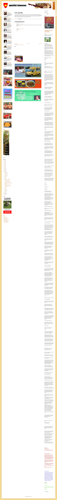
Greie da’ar (45, 489)
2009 (4, 194)
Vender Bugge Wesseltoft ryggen (9, 23)
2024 (4, 160)
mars (5, 189)
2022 (4, 162)
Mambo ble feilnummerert (8, 12)
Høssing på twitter (6, 221)
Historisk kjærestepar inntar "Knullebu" (9, 62)
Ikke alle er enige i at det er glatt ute (9, 40)
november (6, 173)
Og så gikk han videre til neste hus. (48, 467)
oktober (5, 174)
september (6, 175)
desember (6, 172)
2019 (4, 165)
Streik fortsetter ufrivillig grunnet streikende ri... (7, 186)
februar (5, 190)
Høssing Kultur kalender (6, 219)
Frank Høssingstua (46, 491)
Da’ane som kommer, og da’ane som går (48, 486)
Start (4, 216)
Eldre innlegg (40, 43)
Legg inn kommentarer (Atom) (20, 44)
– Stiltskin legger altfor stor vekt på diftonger (9, 45)
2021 (4, 163)
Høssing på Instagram (6, 222)
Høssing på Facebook (6, 220)
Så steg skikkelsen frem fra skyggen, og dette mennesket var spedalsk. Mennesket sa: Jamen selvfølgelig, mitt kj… (49, 464)
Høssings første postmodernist (9, 18)
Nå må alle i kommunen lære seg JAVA (9, 57)
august (5, 176)
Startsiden (28, 43)
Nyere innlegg (16, 43)
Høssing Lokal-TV (6, 217)
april (5, 188)
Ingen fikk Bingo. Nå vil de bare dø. (9, 35)
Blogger (31, 496)
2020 (4, 164)
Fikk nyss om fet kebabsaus (9, 51)
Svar (17, 26)
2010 (4, 193)
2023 (4, 161)
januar (5, 191)
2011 (4, 192)
